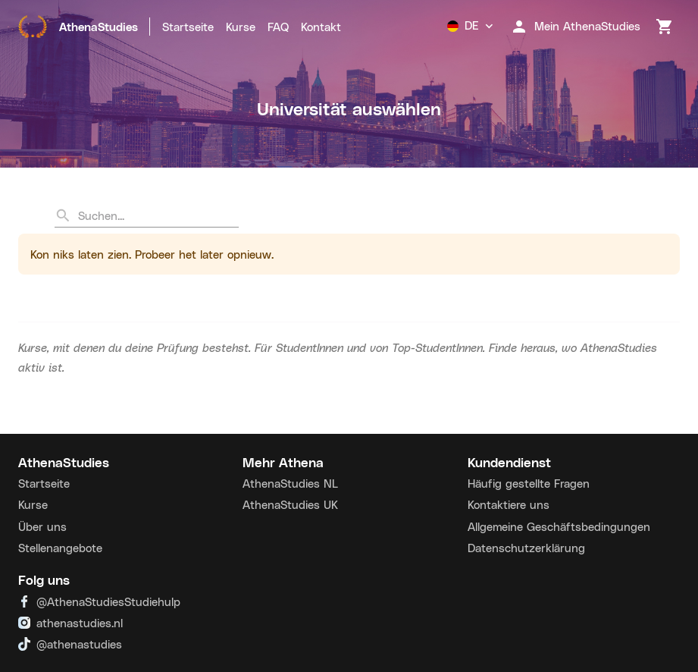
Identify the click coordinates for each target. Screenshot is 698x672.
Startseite (188, 26)
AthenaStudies (78, 26)
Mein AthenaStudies (575, 26)
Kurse (240, 26)
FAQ (278, 26)
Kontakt (321, 26)
